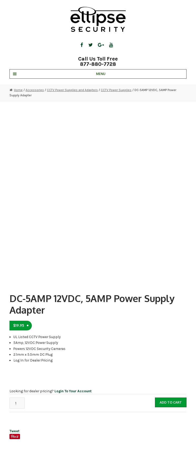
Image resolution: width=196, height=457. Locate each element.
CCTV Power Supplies (116, 90)
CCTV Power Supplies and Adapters (72, 90)
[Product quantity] (17, 403)
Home (18, 90)
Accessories (35, 90)
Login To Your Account (73, 391)
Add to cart (171, 402)
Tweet (14, 431)
